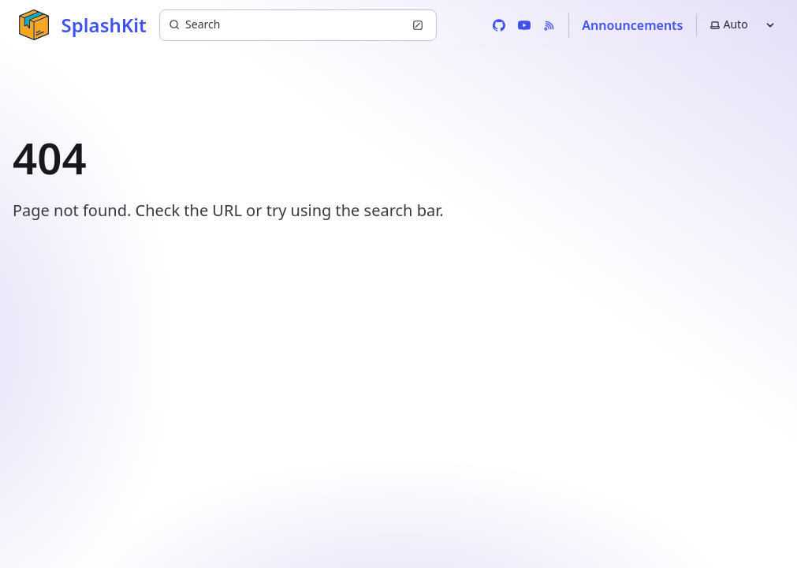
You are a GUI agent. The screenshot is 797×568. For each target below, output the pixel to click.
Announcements (632, 25)
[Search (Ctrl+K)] (298, 25)
